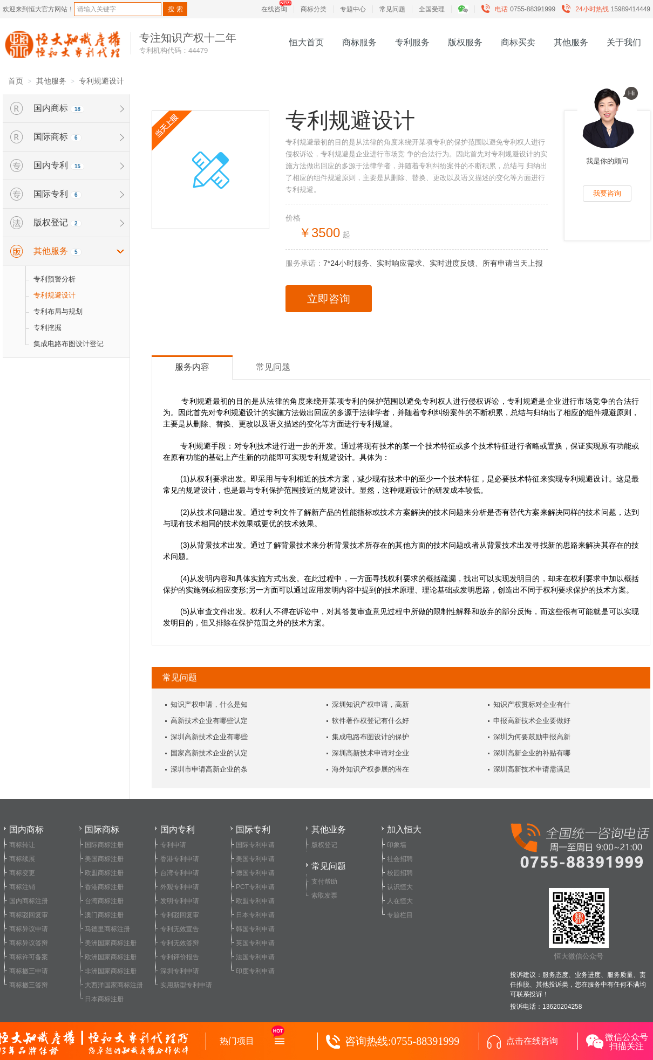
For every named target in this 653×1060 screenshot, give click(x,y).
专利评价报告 (179, 957)
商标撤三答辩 (28, 985)
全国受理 (432, 9)
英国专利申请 (255, 943)
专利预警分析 (54, 279)
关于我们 (624, 42)
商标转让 (22, 845)
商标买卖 (518, 42)
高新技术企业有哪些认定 (209, 721)
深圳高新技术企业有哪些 (209, 737)
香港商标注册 (104, 887)
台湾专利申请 (179, 873)
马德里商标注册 (107, 929)
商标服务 (359, 42)
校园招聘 (400, 873)
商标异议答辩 (28, 943)
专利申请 (173, 845)
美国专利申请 (255, 859)
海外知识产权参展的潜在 (370, 769)
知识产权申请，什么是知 (209, 704)
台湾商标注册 (104, 901)
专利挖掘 (47, 327)
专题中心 (353, 9)
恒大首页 (306, 42)
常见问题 (392, 9)
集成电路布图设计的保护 (370, 737)
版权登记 (324, 845)
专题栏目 (400, 915)
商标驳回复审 (28, 915)
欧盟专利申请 (255, 901)
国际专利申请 (255, 845)
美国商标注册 (104, 859)
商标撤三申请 (28, 971)
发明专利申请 (179, 901)
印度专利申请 (255, 971)
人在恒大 (400, 901)
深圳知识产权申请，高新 (370, 704)
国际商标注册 (104, 845)
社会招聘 (400, 859)
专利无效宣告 (179, 929)
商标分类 (313, 9)
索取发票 (324, 895)
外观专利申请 (179, 887)
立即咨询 (328, 299)
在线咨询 (274, 9)
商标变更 (22, 873)
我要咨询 (607, 193)
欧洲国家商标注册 (111, 957)
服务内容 (192, 366)
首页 (15, 81)
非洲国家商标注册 (111, 971)
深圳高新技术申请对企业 (370, 753)
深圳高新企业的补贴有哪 (531, 753)
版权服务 (465, 42)
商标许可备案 (28, 957)
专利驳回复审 (179, 915)
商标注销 (22, 887)
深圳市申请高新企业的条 (209, 769)
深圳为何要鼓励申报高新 (531, 737)
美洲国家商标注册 (111, 943)
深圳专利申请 (179, 971)
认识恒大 (400, 887)
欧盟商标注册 (104, 873)
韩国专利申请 (255, 929)
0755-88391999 (520, 9)
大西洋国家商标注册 (114, 985)
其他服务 (571, 42)
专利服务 (412, 42)
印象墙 (396, 845)
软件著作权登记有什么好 (370, 721)
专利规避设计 (101, 81)
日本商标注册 (104, 999)
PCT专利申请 (255, 887)
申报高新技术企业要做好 (531, 721)
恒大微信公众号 (579, 924)
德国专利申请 (255, 873)
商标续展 (22, 859)
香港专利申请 (179, 859)
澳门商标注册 (104, 915)
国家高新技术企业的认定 (209, 753)
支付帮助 (324, 881)
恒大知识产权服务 (63, 44)
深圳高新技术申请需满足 (531, 769)
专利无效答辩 (179, 943)
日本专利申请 (255, 915)
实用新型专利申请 (186, 985)
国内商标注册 (28, 901)
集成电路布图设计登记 (68, 344)
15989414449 (608, 9)
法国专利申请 (255, 957)
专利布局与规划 (58, 311)
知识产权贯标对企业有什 (531, 704)
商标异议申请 (28, 929)
